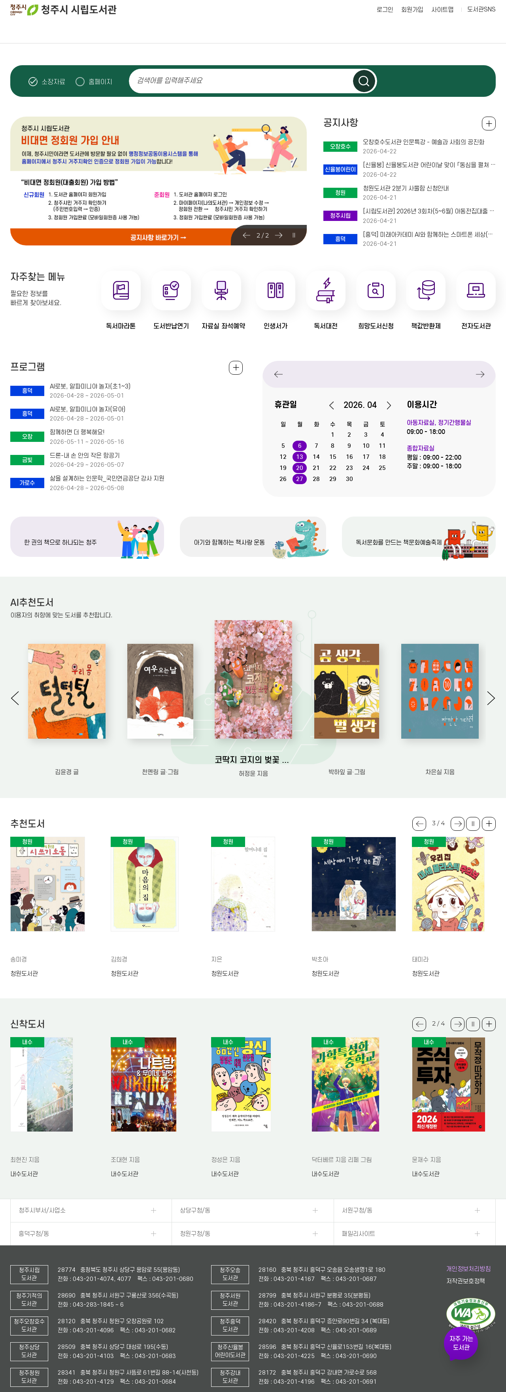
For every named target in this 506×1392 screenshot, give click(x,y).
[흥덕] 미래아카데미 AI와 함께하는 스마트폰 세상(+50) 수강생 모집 (429, 234)
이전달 (335, 405)
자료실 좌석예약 (223, 326)
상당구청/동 (195, 1210)
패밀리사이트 (358, 1233)
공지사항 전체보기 (489, 123)
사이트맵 (442, 9)
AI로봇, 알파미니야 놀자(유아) (87, 409)
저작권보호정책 (465, 1281)
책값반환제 (426, 326)
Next (279, 235)
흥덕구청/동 (34, 1233)
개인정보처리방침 (468, 1269)
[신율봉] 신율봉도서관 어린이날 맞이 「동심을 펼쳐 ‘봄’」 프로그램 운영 (429, 165)
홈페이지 (100, 82)
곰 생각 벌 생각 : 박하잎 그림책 (346, 759)
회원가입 (412, 9)
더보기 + (489, 824)
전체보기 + (236, 368)
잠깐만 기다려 (440, 759)
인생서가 (275, 326)
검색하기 (364, 81)
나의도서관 (461, 31)
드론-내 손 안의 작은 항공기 (85, 455)
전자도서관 (476, 326)
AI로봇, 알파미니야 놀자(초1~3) (90, 386)
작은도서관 (392, 31)
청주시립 (322, 374)
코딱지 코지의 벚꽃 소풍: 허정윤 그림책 (253, 760)
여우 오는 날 (160, 759)
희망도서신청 (376, 326)
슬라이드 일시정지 (482, 81)
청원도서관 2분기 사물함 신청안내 (406, 188)
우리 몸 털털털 (67, 759)
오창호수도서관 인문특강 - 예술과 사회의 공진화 (423, 142)
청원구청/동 (195, 1233)
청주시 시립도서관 (69, 10)
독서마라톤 (121, 326)
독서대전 (326, 326)
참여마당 (183, 31)
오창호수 (379, 374)
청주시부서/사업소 (42, 1210)
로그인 (385, 9)
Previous (248, 235)
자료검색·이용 (114, 31)
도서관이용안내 (44, 31)
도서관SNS (481, 9)
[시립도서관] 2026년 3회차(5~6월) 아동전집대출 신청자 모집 (429, 211)
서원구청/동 (357, 1210)
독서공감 (253, 31)
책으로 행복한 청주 (322, 31)
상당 (436, 374)
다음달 (384, 405)
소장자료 (53, 82)
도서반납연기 (171, 326)
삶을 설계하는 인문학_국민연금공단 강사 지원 (107, 478)
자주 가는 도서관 (461, 1343)
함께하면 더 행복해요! (77, 432)
